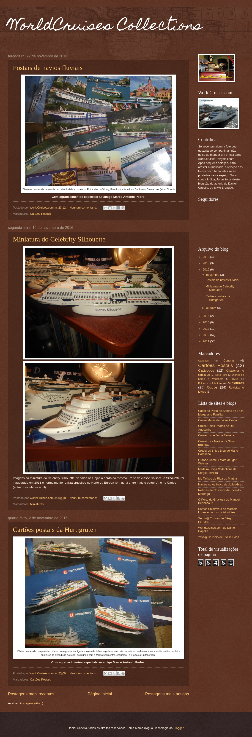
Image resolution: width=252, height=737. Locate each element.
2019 (206, 257)
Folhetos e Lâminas (210, 383)
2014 (206, 322)
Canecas (203, 360)
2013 (206, 328)
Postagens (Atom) (31, 703)
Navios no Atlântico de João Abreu (220, 484)
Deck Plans (221, 375)
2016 (206, 269)
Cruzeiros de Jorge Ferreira (216, 435)
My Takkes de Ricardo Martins (218, 478)
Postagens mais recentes (31, 694)
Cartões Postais (40, 213)
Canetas (229, 360)
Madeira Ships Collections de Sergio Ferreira (217, 470)
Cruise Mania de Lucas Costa (217, 420)
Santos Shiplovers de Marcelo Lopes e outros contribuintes (217, 510)
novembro (213, 274)
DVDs (235, 379)
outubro (211, 308)
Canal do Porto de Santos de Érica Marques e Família (221, 412)
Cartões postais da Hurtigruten (55, 529)
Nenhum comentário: (83, 207)
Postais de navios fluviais (47, 67)
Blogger (178, 728)
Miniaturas (37, 504)
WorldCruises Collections (105, 26)
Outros (212, 387)
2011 (206, 341)
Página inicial (100, 694)
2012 (206, 335)
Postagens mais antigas (167, 694)
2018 (206, 263)
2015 (206, 316)
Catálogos (206, 370)
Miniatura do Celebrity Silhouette (59, 239)
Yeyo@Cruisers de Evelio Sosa (218, 537)
